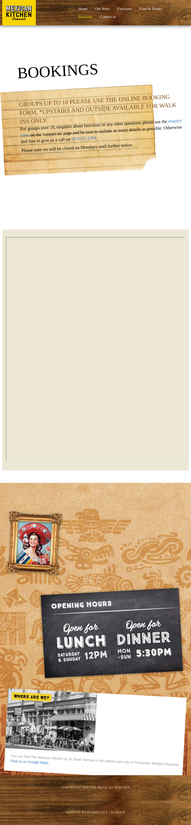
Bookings (85, 17)
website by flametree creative (95, 812)
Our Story (102, 9)
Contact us (108, 17)
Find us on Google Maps (29, 762)
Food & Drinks (150, 9)
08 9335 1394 (83, 138)
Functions (124, 9)
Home (83, 9)
